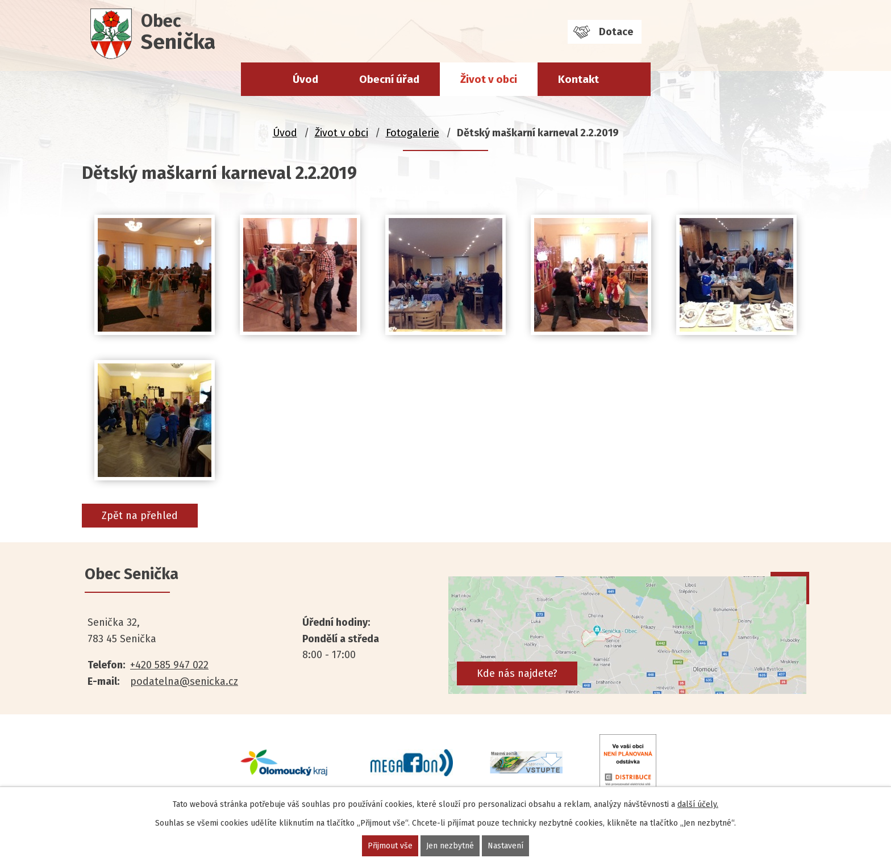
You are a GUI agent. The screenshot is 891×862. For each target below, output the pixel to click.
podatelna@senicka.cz (184, 681)
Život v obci (488, 79)
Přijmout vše (390, 846)
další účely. (697, 804)
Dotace (616, 32)
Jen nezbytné (450, 846)
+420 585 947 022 (169, 665)
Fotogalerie (412, 133)
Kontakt (578, 79)
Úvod (305, 79)
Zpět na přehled (140, 515)
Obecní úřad (389, 79)
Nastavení (505, 846)
